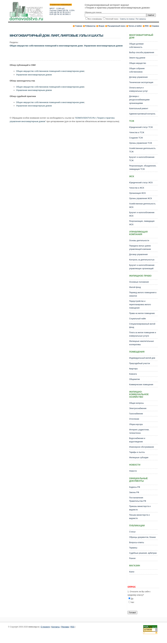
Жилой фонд (135, 287)
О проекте (45, 627)
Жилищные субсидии (138, 457)
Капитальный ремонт (138, 108)
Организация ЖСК (137, 193)
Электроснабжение (137, 408)
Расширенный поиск (116, 26)
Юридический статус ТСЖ (141, 127)
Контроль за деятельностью (141, 260)
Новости (133, 471)
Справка (155, 26)
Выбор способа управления (141, 52)
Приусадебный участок (139, 363)
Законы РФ (134, 492)
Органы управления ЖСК (140, 198)
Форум (101, 26)
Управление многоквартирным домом (103, 45)
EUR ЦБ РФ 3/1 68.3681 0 (60, 14)
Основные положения (139, 282)
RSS (147, 26)
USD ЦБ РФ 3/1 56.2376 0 (60, 12)
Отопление (134, 419)
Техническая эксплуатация (141, 82)
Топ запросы (141, 19)
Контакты (55, 627)
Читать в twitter (135, 26)
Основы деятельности (139, 240)
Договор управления (138, 77)
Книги (131, 572)
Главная (78, 26)
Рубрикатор (90, 26)
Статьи (132, 532)
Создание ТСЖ (136, 138)
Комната (133, 374)
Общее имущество (137, 63)
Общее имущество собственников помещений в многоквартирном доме (46, 45)
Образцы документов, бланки (142, 537)
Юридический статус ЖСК (141, 182)
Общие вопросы (136, 403)
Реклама (65, 627)
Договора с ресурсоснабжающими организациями (139, 99)
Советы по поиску (127, 19)
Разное (132, 558)
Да (132, 599)
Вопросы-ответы (136, 542)
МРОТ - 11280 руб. (57, 8)
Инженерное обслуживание (141, 447)
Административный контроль (142, 114)
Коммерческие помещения (141, 384)
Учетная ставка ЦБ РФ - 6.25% (62, 10)
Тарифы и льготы (137, 452)
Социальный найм (137, 318)
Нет (132, 602)
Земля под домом (137, 58)
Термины (133, 548)
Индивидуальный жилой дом (142, 358)
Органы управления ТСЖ (140, 143)
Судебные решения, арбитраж (143, 553)
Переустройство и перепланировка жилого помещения (140, 304)
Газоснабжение (136, 414)
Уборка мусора (136, 424)
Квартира (133, 369)
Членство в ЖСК (136, 188)
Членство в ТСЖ (136, 132)
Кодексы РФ (134, 487)
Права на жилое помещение (142, 313)
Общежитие (134, 379)
